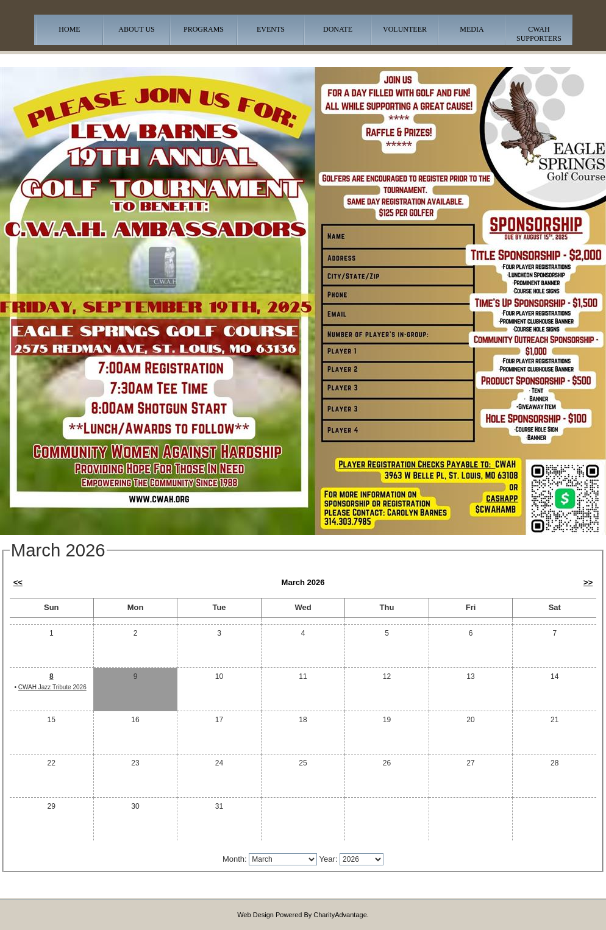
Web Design (255, 914)
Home (69, 29)
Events (271, 29)
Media (471, 29)
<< (18, 582)
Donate (337, 29)
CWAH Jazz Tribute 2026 (52, 687)
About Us (136, 29)
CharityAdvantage (339, 914)
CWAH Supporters (538, 34)
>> (588, 582)
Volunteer (405, 29)
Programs (204, 29)
